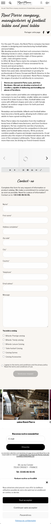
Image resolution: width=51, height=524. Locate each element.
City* (25, 253)
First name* (25, 219)
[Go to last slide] (5, 406)
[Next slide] (46, 406)
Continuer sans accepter (25, 507)
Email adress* (25, 287)
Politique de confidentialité (25, 521)
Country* (25, 264)
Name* (25, 207)
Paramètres (25, 515)
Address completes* (25, 230)
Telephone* (25, 275)
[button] (47, 482)
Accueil (3, 8)
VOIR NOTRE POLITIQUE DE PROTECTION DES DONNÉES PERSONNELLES (32, 455)
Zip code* (25, 241)
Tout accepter (25, 500)
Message (25, 310)
